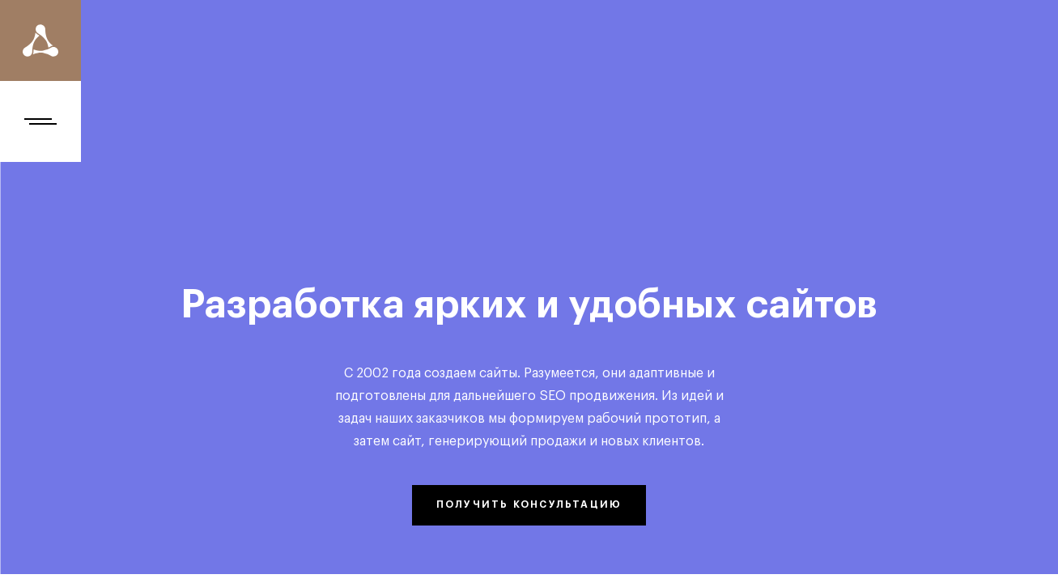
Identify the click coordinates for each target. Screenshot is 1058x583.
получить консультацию (529, 504)
